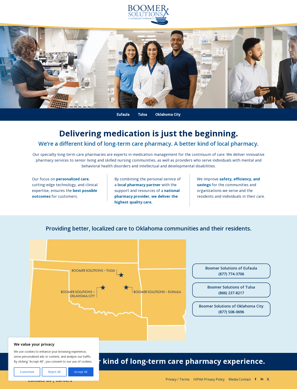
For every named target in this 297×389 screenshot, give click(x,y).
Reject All (54, 372)
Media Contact (240, 379)
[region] (53, 359)
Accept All (80, 372)
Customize (27, 372)
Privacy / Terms (178, 379)
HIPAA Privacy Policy (209, 379)
